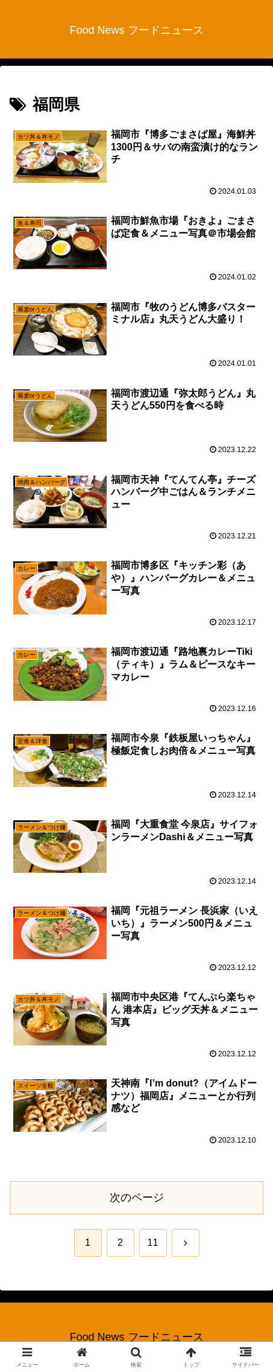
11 (153, 1242)
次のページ (137, 1198)
